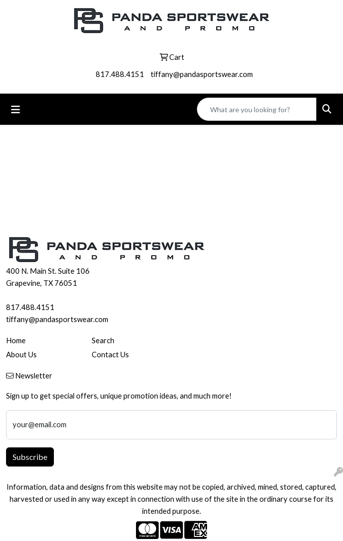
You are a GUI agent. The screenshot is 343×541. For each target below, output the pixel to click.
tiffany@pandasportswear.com (202, 74)
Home (16, 340)
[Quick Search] (257, 109)
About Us (21, 354)
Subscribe (30, 456)
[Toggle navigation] (15, 109)
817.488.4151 (120, 74)
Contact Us (110, 354)
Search (103, 340)
